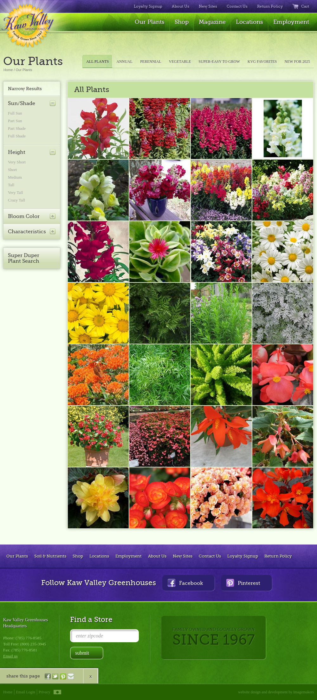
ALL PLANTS (97, 61)
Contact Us (237, 6)
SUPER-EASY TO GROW (219, 61)
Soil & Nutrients (50, 556)
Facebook (185, 582)
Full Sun (15, 113)
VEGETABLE (180, 61)
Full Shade (17, 136)
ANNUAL (124, 61)
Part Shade (17, 128)
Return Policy (270, 6)
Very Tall (15, 192)
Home (8, 70)
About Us (180, 6)
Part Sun (15, 120)
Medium (15, 177)
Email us (10, 656)
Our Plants (150, 22)
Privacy (44, 692)
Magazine (212, 22)
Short (12, 169)
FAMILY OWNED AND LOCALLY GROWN (213, 637)
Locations (249, 22)
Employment (291, 22)
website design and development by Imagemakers (276, 692)
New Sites (208, 6)
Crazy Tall (16, 200)
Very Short (17, 162)
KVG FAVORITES (262, 61)
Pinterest (243, 582)
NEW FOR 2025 (297, 61)
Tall (11, 184)
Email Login (25, 692)
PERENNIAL (150, 61)
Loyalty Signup (148, 6)
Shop (182, 22)
